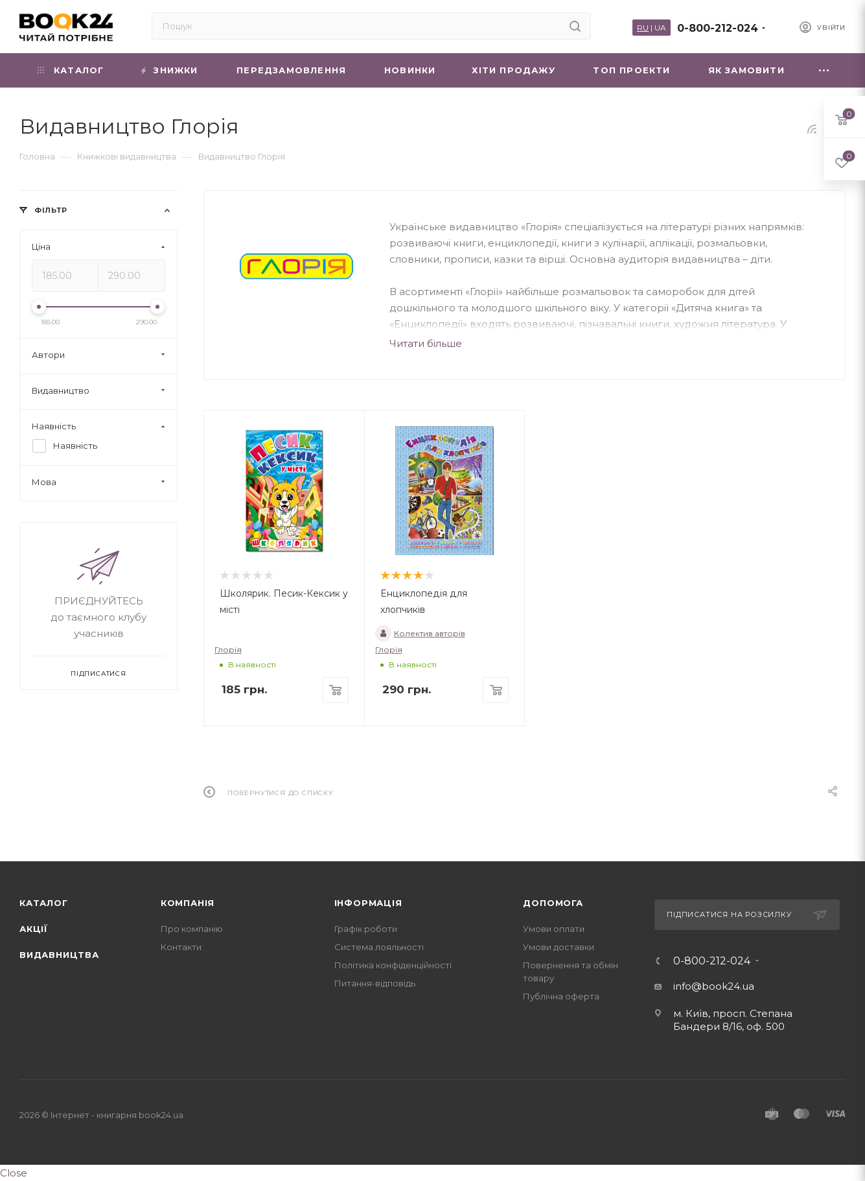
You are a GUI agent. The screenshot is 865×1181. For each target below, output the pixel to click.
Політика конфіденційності (393, 965)
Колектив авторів (420, 633)
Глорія (228, 649)
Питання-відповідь (374, 983)
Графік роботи (365, 929)
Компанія (187, 903)
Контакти (181, 947)
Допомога (552, 903)
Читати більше (425, 343)
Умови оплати (553, 929)
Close (13, 1173)
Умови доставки (558, 947)
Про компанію (192, 929)
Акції (33, 929)
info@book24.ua (713, 986)
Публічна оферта (561, 996)
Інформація (368, 903)
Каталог (43, 903)
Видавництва (59, 954)
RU (643, 27)
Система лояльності (379, 947)
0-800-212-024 (717, 28)
